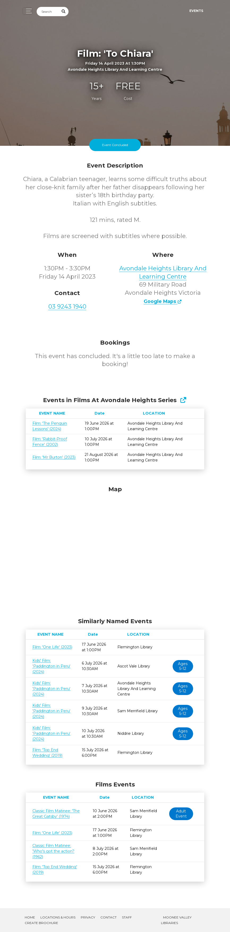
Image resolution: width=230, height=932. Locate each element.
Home (30, 917)
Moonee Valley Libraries (176, 920)
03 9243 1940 (67, 306)
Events (196, 11)
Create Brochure (41, 923)
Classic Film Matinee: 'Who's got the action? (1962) (53, 851)
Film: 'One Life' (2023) (52, 647)
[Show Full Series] (183, 400)
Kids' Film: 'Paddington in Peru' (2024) (51, 666)
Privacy (88, 917)
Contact (108, 917)
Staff (127, 917)
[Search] (48, 11)
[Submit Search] (64, 11)
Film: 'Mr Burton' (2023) (53, 457)
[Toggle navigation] (27, 11)
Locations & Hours (57, 917)
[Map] (115, 551)
